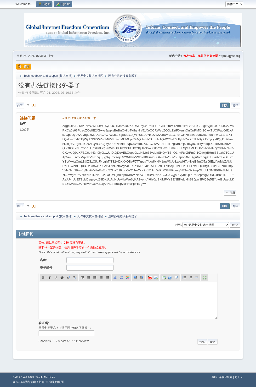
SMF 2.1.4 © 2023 (23, 377)
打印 (235, 105)
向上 (20, 206)
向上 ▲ (239, 377)
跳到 (178, 224)
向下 (20, 105)
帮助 (214, 377)
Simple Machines (45, 377)
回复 (225, 105)
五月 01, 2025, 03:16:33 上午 (79, 118)
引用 (230, 192)
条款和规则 (225, 377)
